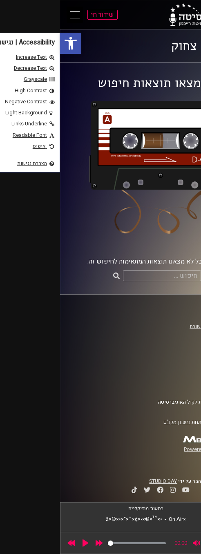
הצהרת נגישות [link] (169, 374)
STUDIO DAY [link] (103, 481)
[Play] (25, 543)
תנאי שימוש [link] (171, 367)
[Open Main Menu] (15, 15)
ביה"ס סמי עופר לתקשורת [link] (157, 326)
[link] (10, 43)
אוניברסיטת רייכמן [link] (164, 334)
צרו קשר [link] (175, 382)
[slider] (77, 543)
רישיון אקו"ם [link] (116, 421)
